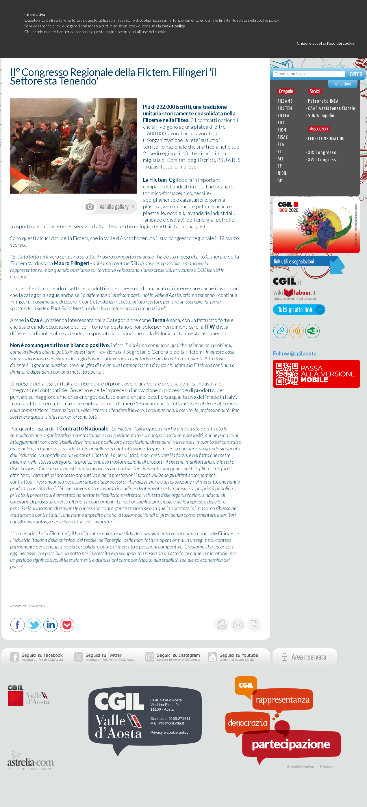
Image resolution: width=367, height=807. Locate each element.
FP (280, 166)
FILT (281, 123)
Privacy (326, 767)
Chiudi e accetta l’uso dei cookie (326, 43)
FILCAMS (285, 101)
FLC (281, 151)
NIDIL (282, 173)
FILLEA (284, 115)
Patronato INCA (323, 101)
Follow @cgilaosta (294, 353)
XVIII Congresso (323, 160)
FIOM (282, 130)
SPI (280, 180)
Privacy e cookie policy (170, 732)
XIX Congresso (322, 152)
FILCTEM (285, 108)
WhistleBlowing (300, 767)
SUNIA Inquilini (322, 115)
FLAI (282, 144)
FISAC (283, 137)
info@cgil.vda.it (171, 723)
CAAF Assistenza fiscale (331, 108)
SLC (281, 159)
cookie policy (173, 25)
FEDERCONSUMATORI (326, 138)
